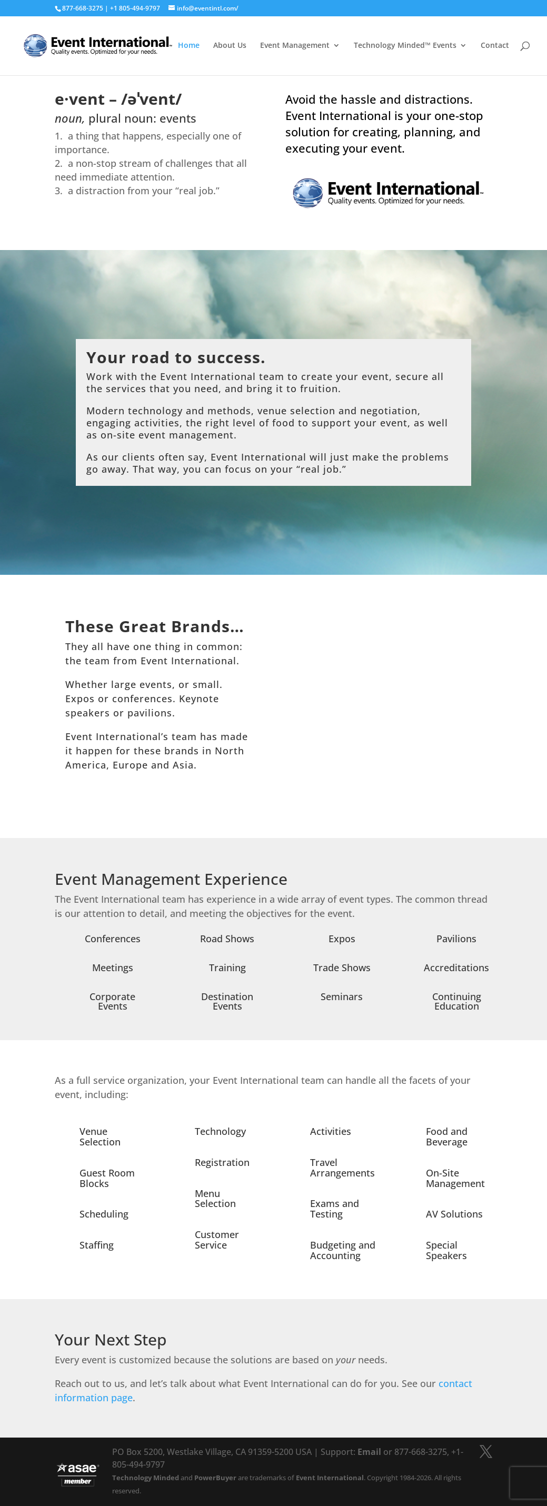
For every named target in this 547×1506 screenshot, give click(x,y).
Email (369, 1452)
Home (189, 46)
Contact (495, 46)
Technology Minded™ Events (405, 46)
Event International (330, 1477)
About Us (229, 46)
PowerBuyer (215, 1477)
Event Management (295, 46)
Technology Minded (145, 1477)
